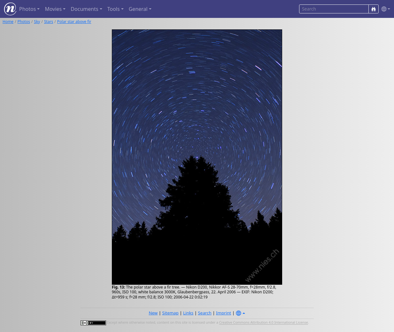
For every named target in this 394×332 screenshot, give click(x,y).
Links (188, 313)
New (153, 313)
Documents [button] (84, 8)
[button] (384, 9)
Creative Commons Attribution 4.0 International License (263, 322)
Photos (24, 21)
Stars (48, 21)
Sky (37, 21)
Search (205, 313)
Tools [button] (113, 8)
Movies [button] (53, 8)
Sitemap (170, 313)
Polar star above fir (74, 21)
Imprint (223, 313)
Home (8, 21)
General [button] (138, 8)
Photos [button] (27, 8)
